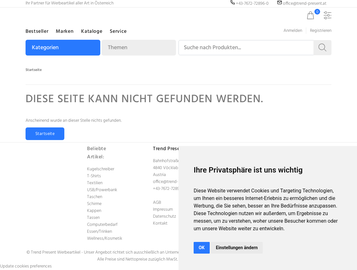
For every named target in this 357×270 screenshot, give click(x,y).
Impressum (163, 209)
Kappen (94, 210)
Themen (117, 47)
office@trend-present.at (174, 181)
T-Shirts (94, 176)
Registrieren (320, 30)
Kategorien (45, 47)
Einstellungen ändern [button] (237, 247)
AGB (157, 202)
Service (118, 31)
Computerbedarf (102, 224)
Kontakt (160, 223)
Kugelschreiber (100, 169)
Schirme (94, 204)
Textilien (94, 183)
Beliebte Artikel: (96, 153)
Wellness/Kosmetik (104, 238)
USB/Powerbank (102, 190)
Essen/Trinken (99, 231)
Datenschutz (164, 216)
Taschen (94, 197)
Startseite (34, 70)
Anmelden (293, 30)
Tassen (93, 217)
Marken (64, 31)
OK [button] (202, 247)
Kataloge (91, 31)
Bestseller (37, 31)
